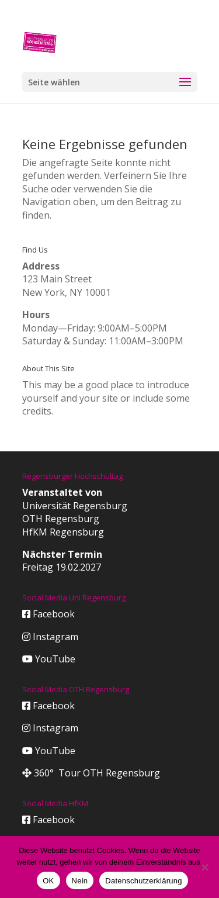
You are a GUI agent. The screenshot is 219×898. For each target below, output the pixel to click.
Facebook (48, 613)
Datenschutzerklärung (143, 880)
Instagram (50, 636)
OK (48, 880)
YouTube (48, 658)
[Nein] (204, 867)
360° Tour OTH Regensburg (91, 772)
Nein (80, 880)
